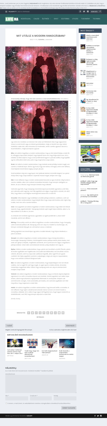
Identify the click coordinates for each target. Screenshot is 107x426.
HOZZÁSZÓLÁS (10, 382)
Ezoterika (51, 27)
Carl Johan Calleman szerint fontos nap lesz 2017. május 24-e (14, 359)
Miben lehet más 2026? (91, 140)
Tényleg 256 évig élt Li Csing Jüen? (89, 210)
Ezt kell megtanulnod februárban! (49, 359)
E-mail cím (34, 404)
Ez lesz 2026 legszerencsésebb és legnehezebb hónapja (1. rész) (92, 130)
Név (7, 404)
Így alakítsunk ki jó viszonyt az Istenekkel (89, 203)
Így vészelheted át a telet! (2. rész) (92, 108)
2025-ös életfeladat (24, 12)
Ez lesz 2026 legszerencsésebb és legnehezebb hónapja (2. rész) (92, 118)
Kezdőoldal (12, 27)
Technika (82, 27)
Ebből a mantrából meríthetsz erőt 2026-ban (92, 45)
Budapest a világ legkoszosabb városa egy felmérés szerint (91, 69)
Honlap (56, 404)
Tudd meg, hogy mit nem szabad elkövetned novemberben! (32, 361)
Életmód (31, 27)
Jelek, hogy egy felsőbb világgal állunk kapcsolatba (89, 190)
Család (22, 27)
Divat (42, 27)
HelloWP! (29, 424)
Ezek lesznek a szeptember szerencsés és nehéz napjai (66, 361)
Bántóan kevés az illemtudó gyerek (90, 183)
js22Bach (83, 189)
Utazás (61, 27)
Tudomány (71, 27)
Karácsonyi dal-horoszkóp (91, 100)
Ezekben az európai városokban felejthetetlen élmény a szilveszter (92, 57)
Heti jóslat (89, 91)
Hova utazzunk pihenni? (89, 197)
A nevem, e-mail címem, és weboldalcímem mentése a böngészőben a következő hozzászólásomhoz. (39, 411)
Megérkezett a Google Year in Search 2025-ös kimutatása (91, 81)
